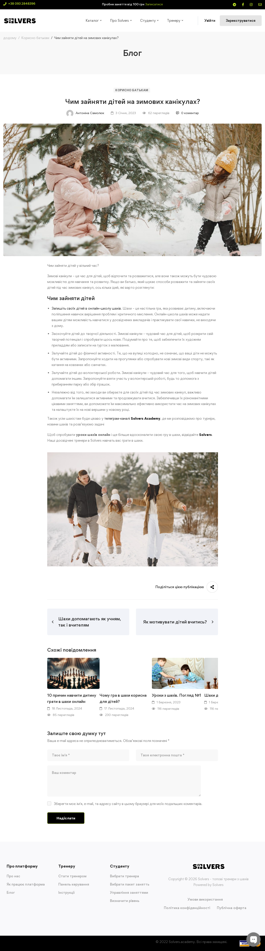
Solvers (205, 435)
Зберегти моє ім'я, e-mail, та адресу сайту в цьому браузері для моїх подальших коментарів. (128, 804)
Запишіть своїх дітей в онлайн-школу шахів (86, 308)
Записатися (154, 4)
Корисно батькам (35, 38)
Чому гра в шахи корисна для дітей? (123, 698)
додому (9, 38)
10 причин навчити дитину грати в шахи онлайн (71, 698)
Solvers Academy (145, 418)
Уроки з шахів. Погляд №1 (176, 695)
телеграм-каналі (117, 418)
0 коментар (187, 113)
